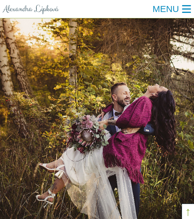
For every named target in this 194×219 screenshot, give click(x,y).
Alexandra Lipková (29, 9)
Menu (166, 9)
